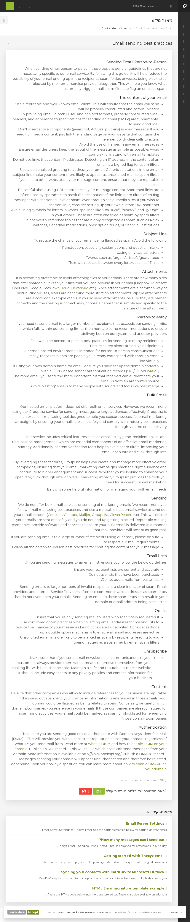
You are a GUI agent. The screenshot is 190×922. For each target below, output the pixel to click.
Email (139, 28)
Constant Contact (62, 515)
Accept (33, 912)
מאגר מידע (151, 28)
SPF (130, 371)
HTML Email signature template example (129, 888)
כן (99, 791)
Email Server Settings (146, 823)
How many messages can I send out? (133, 840)
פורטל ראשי (166, 28)
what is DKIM (99, 744)
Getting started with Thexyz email (135, 856)
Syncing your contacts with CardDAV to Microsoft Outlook (114, 872)
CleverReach (120, 515)
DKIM (139, 371)
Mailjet (84, 515)
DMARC (151, 371)
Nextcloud (79, 288)
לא (85, 791)
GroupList (100, 515)
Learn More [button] (17, 912)
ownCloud (61, 288)
